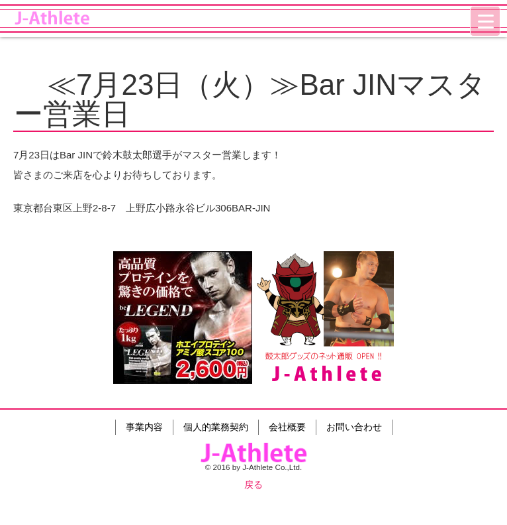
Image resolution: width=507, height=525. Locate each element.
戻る (253, 484)
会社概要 (287, 427)
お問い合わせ (354, 427)
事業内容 (144, 427)
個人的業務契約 (215, 427)
